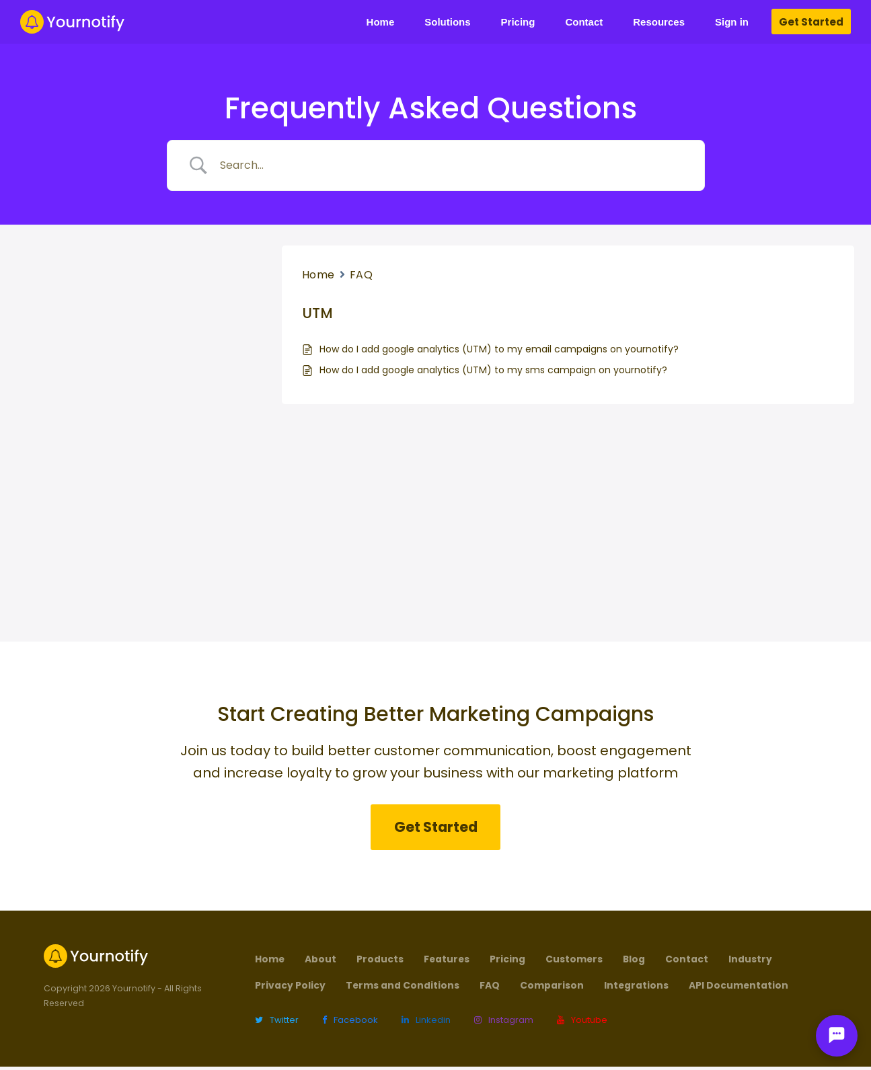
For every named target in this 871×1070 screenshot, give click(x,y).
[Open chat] (837, 1036)
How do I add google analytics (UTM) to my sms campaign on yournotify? (493, 370)
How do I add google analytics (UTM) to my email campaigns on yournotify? (499, 349)
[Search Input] (452, 165)
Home (318, 274)
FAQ (361, 274)
